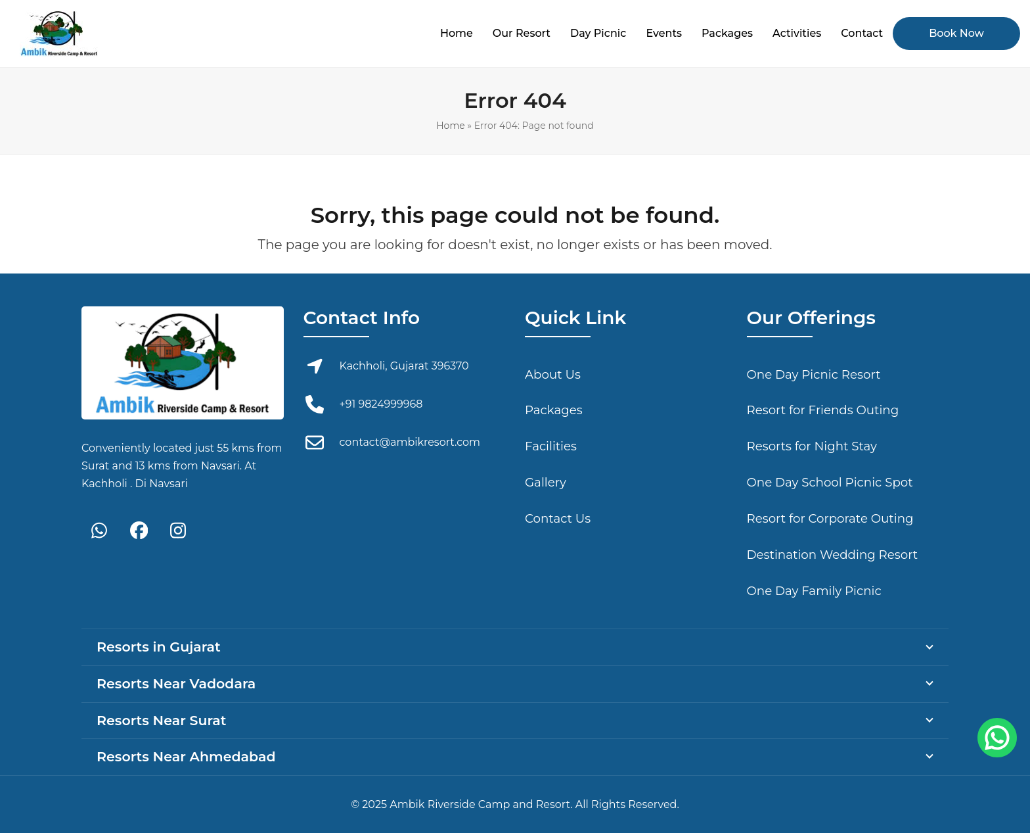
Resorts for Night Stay (812, 446)
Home (450, 125)
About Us (553, 374)
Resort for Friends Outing (823, 409)
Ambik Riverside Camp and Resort (480, 804)
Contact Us (558, 518)
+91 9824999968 (381, 404)
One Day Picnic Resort (814, 374)
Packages (554, 409)
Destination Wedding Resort (832, 554)
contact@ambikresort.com (410, 442)
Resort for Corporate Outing (830, 518)
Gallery (545, 482)
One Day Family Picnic (814, 590)
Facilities (551, 446)
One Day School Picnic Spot (830, 482)
